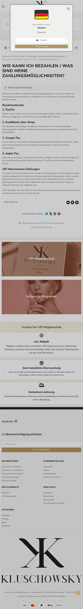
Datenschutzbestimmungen (55, 592)
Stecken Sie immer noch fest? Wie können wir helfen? (41, 223)
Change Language (41, 46)
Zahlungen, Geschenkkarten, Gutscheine (46, 56)
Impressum (8, 592)
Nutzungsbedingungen (21, 592)
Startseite (6, 56)
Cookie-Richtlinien (72, 592)
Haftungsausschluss (37, 592)
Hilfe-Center (19, 56)
